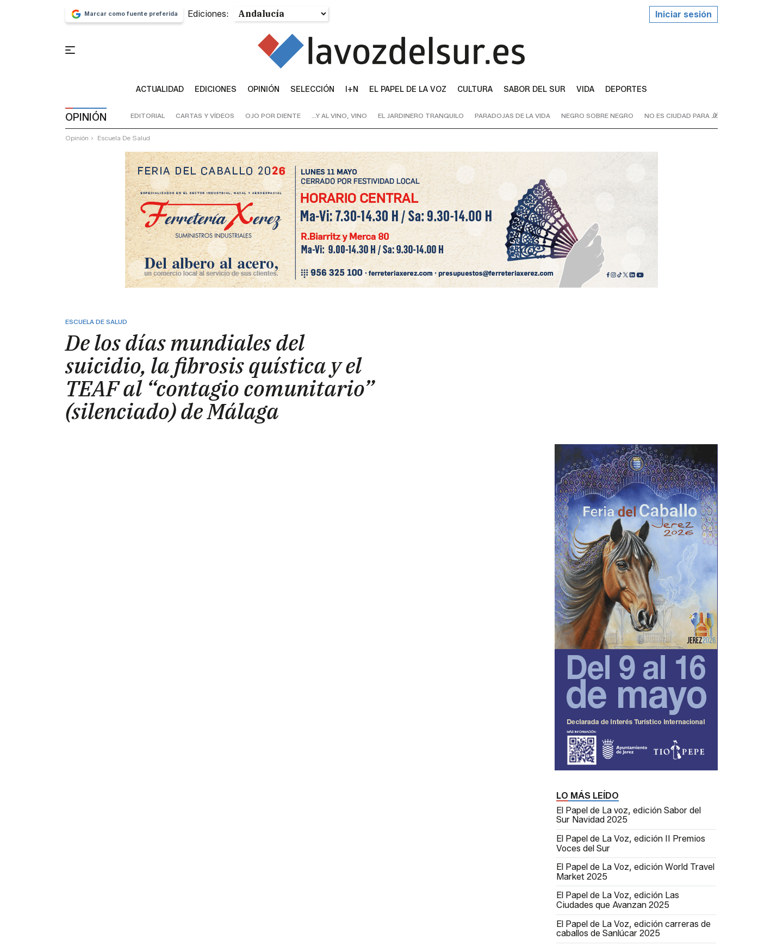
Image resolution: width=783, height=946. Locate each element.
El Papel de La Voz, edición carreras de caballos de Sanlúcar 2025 (633, 931)
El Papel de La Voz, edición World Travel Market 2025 (635, 875)
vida (585, 92)
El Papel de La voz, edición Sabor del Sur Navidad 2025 (628, 817)
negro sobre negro (597, 119)
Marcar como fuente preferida (124, 16)
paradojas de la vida (512, 119)
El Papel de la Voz (407, 92)
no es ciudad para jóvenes (692, 119)
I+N (351, 92)
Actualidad (160, 92)
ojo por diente (273, 119)
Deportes (626, 92)
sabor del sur (535, 92)
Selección (312, 92)
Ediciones (216, 92)
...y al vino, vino (339, 119)
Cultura (475, 92)
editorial (147, 119)
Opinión (263, 92)
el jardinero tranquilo (421, 119)
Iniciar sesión (683, 17)
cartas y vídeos (205, 119)
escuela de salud (123, 140)
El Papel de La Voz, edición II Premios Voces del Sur (630, 846)
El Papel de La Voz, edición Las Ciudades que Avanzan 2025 (617, 903)
